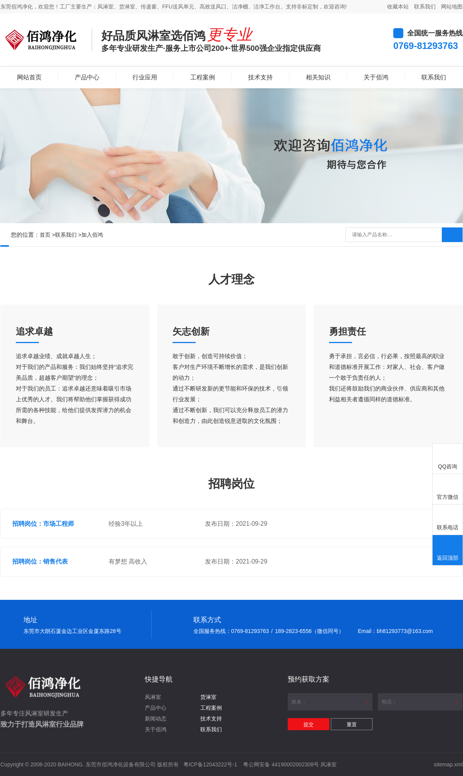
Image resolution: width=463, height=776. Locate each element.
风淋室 (153, 697)
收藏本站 (398, 6)
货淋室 (208, 697)
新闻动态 (155, 718)
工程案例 (202, 77)
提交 (309, 724)
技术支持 (260, 77)
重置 (352, 724)
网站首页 (29, 77)
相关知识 (318, 77)
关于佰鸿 (376, 77)
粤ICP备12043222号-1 (210, 764)
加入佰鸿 (92, 235)
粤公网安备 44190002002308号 (281, 764)
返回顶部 (448, 550)
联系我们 (425, 6)
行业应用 (145, 77)
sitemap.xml (448, 764)
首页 (45, 235)
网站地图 (452, 6)
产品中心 (87, 77)
